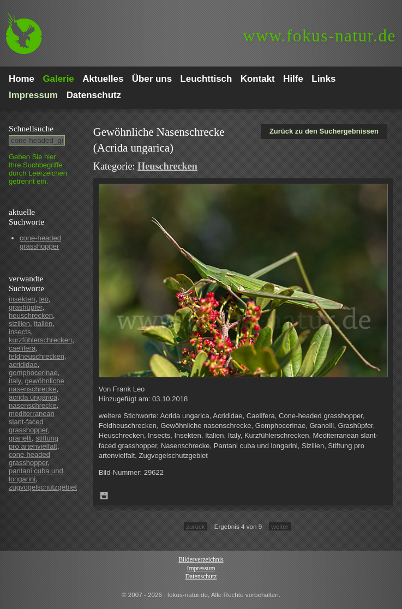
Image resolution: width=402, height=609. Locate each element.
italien (43, 323)
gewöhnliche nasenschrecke (36, 385)
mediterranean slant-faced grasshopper (32, 421)
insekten (22, 299)
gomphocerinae (33, 373)
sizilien (19, 323)
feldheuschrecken (36, 356)
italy (15, 381)
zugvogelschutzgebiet (43, 487)
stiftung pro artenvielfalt (33, 442)
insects (20, 332)
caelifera (22, 348)
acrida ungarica (33, 397)
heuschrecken (31, 315)
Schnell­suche (31, 128)
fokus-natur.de (319, 35)
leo (44, 299)
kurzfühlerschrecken (40, 340)
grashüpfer (25, 307)
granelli (20, 438)
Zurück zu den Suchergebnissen (324, 131)
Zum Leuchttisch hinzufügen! (104, 495)
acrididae (23, 364)
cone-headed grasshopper (40, 242)
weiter (279, 526)
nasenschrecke (32, 405)
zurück (195, 526)
